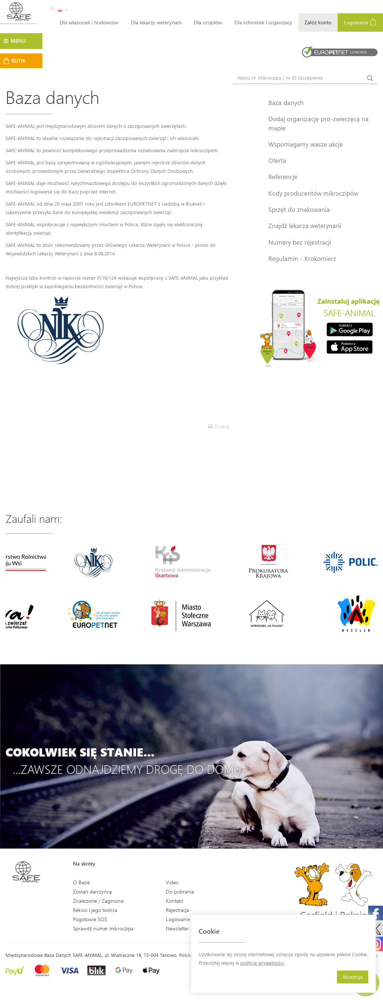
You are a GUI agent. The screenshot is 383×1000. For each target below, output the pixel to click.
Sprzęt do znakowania (299, 209)
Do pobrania (180, 891)
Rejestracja (177, 909)
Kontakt (174, 900)
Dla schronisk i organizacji (263, 22)
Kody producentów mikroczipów (313, 193)
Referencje (282, 176)
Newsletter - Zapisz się (191, 928)
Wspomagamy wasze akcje (305, 144)
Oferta (277, 160)
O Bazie (81, 882)
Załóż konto (317, 22)
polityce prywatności (262, 962)
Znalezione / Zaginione (98, 900)
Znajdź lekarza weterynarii (304, 225)
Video (172, 882)
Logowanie (360, 22)
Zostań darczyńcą (92, 891)
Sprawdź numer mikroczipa (103, 928)
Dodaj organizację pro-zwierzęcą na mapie (318, 123)
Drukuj (218, 426)
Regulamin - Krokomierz (302, 258)
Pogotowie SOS (90, 919)
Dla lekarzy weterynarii (156, 22)
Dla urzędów (208, 22)
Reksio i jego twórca (95, 909)
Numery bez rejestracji (299, 242)
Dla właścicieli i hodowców (89, 22)
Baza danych (286, 102)
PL (59, 9)
